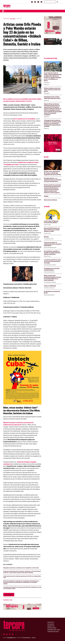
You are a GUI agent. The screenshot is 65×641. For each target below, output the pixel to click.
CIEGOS (46, 196)
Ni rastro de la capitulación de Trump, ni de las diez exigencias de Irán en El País (52, 173)
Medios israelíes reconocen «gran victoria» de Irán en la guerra (52, 89)
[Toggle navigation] (3, 11)
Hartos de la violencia (50, 200)
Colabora (50, 624)
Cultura (12, 18)
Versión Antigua (53, 631)
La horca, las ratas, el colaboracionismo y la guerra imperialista (52, 244)
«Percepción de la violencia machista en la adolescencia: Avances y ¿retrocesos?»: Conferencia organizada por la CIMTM (53, 123)
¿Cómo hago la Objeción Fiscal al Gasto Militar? (51, 221)
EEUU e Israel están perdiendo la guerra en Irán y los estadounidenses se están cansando (52, 278)
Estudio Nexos (26, 637)
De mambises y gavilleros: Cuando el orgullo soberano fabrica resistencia (52, 252)
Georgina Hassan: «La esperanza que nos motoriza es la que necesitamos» (52, 179)
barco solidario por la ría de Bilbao (24, 119)
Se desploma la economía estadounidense (51, 269)
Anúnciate (51, 626)
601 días (46, 237)
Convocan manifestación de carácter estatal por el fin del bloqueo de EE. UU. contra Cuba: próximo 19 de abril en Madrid (22, 571)
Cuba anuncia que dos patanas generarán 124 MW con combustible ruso (22, 576)
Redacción (6, 18)
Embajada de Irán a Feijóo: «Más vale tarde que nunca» (52, 97)
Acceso (34, 637)
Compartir (8, 594)
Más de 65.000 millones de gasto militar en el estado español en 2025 (52, 229)
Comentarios (51, 627)
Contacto (50, 622)
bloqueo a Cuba (7, 600)
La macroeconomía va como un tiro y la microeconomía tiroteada (52, 261)
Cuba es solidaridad (50, 286)
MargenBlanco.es (11, 637)
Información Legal (53, 629)
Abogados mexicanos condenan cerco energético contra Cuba (21, 567)
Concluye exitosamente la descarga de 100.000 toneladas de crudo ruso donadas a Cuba (22, 587)
